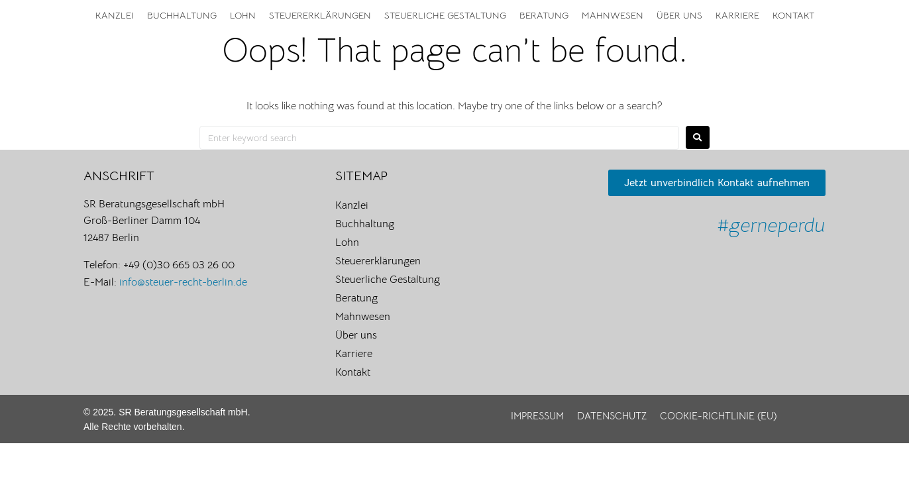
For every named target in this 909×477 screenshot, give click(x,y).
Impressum (537, 415)
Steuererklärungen (320, 15)
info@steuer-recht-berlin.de (183, 282)
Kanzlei (114, 15)
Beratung (543, 15)
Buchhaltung (182, 15)
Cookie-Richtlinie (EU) (718, 415)
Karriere (737, 15)
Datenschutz (612, 415)
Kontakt (793, 15)
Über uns (679, 15)
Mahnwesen (612, 15)
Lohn (243, 15)
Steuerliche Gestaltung (445, 15)
